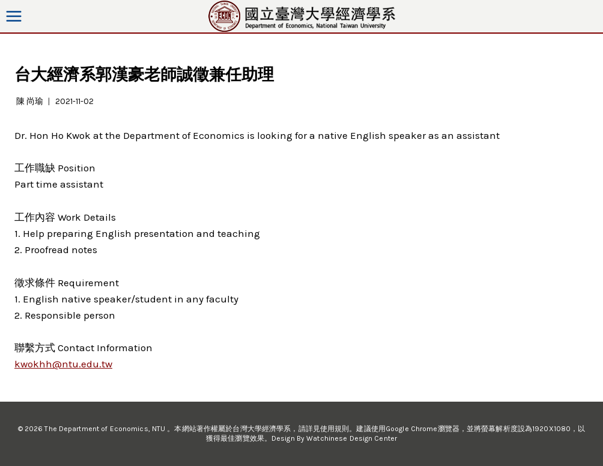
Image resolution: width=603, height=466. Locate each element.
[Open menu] (14, 16)
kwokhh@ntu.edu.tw (63, 364)
